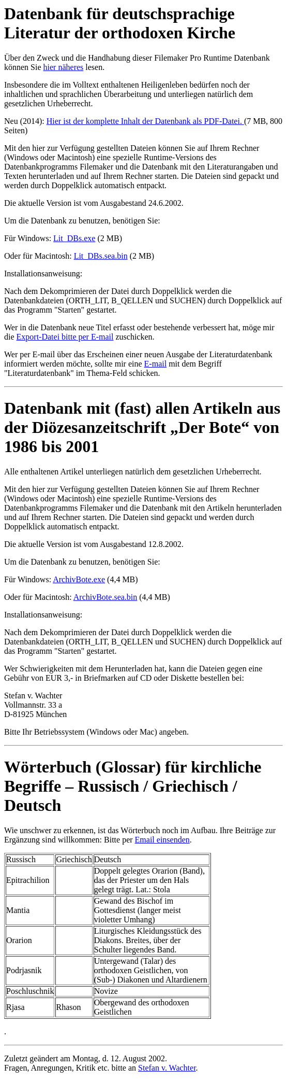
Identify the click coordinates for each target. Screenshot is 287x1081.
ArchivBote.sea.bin (105, 597)
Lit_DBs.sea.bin (101, 255)
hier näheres (63, 67)
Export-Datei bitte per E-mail (65, 336)
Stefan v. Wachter (167, 1067)
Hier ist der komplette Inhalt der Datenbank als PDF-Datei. (145, 121)
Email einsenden (162, 839)
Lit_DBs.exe (74, 238)
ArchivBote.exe (79, 579)
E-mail (155, 363)
